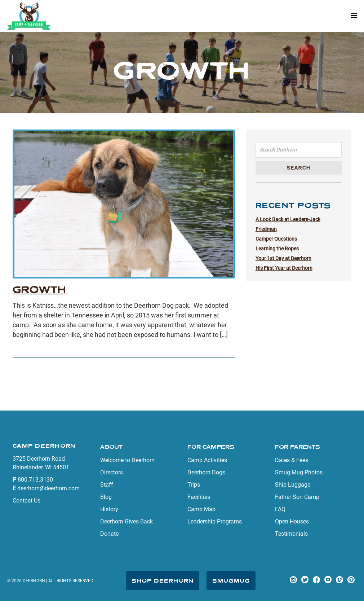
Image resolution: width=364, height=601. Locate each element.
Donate (109, 533)
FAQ (280, 509)
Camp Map (201, 509)
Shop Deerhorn (163, 581)
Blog (106, 496)
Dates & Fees (291, 460)
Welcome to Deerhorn (127, 460)
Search (298, 168)
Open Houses (292, 521)
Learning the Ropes (277, 248)
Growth (40, 289)
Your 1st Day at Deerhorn (283, 258)
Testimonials (291, 533)
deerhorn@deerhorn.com (48, 488)
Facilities (198, 496)
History (109, 509)
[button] (354, 16)
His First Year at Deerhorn (284, 268)
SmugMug (231, 581)
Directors (111, 472)
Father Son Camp (297, 496)
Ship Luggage (292, 484)
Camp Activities (207, 460)
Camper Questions (276, 239)
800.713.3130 (35, 479)
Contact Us (26, 500)
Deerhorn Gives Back (126, 521)
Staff (106, 484)
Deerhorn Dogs (206, 472)
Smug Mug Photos (299, 472)
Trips (193, 484)
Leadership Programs (214, 521)
